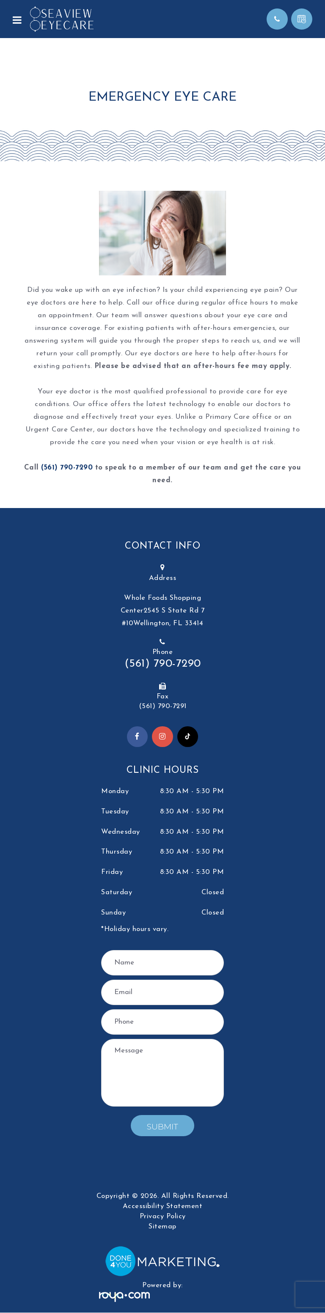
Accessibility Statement (162, 1206)
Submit (162, 1127)
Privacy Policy (163, 1216)
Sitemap (163, 1227)
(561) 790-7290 (67, 467)
